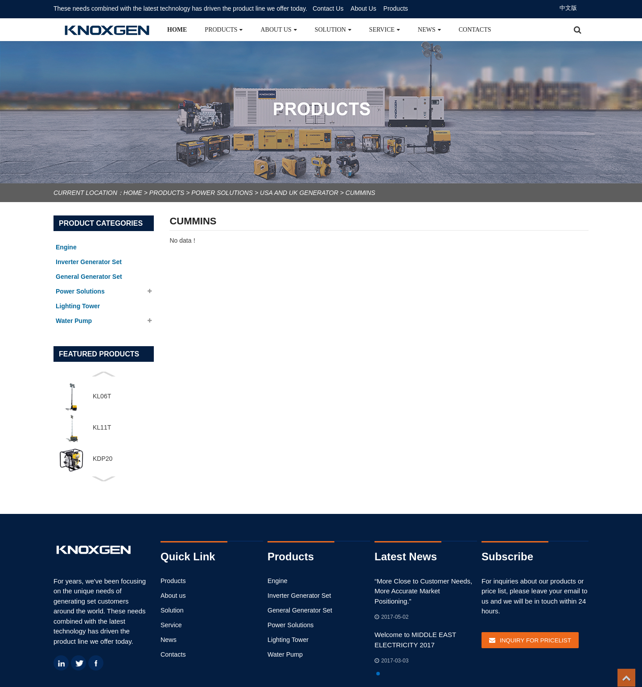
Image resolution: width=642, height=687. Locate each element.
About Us (363, 8)
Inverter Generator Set (298, 595)
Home (177, 29)
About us (278, 29)
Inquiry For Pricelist (534, 639)
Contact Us (328, 8)
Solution (333, 29)
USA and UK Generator (299, 192)
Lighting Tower (287, 639)
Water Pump (284, 653)
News (429, 29)
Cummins (360, 192)
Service (384, 29)
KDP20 (102, 458)
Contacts (475, 29)
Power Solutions (222, 192)
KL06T (102, 396)
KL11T (102, 427)
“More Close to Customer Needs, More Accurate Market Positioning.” (423, 591)
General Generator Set (298, 610)
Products (395, 8)
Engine (277, 580)
